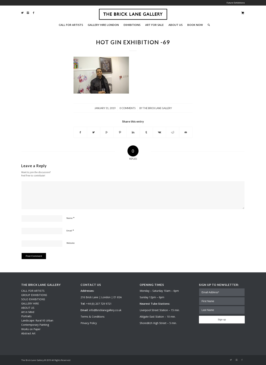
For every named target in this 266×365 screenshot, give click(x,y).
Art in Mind (27, 312)
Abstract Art (28, 333)
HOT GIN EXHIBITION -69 (133, 42)
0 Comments (128, 108)
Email (70, 230)
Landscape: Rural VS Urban (37, 320)
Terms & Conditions (93, 316)
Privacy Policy (89, 323)
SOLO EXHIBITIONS (33, 299)
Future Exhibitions (236, 2)
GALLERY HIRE (30, 303)
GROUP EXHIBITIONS (34, 295)
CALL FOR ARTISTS (33, 290)
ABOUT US (27, 307)
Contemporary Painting (35, 324)
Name (70, 218)
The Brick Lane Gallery (157, 108)
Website (70, 243)
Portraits (26, 316)
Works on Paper (30, 329)
